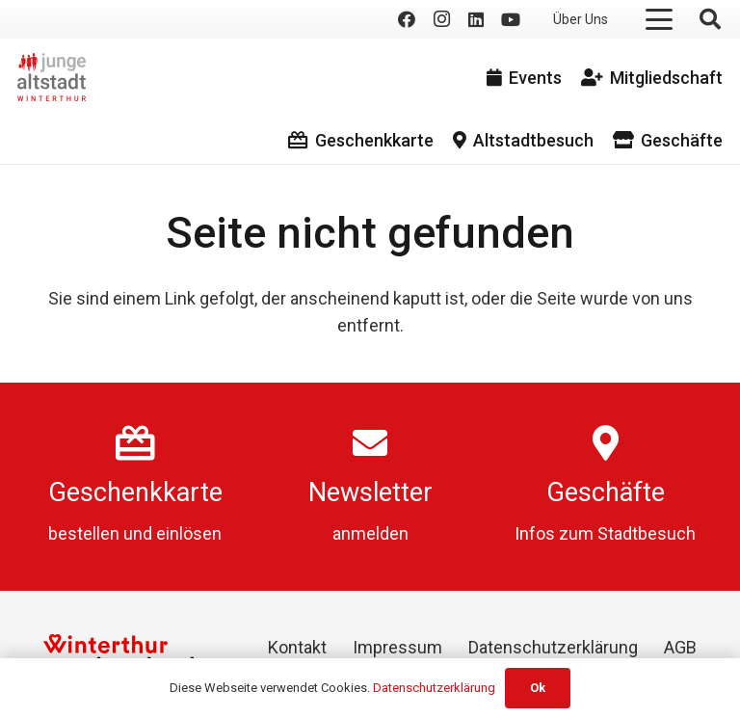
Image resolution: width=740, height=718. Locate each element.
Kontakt (297, 647)
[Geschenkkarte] (135, 443)
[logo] (51, 77)
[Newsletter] (370, 443)
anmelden (370, 533)
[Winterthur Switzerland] (118, 654)
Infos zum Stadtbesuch (605, 533)
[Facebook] (406, 19)
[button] (659, 19)
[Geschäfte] (606, 443)
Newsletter (370, 492)
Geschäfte (605, 492)
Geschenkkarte (135, 492)
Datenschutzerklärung (553, 647)
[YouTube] (510, 19)
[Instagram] (441, 19)
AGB (680, 647)
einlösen (189, 533)
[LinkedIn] (476, 19)
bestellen (83, 533)
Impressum (397, 647)
